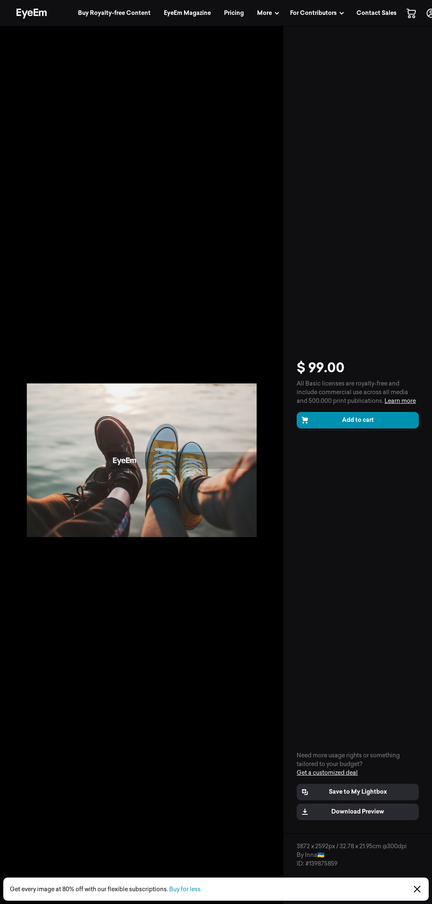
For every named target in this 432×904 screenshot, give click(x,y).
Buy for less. (185, 889)
